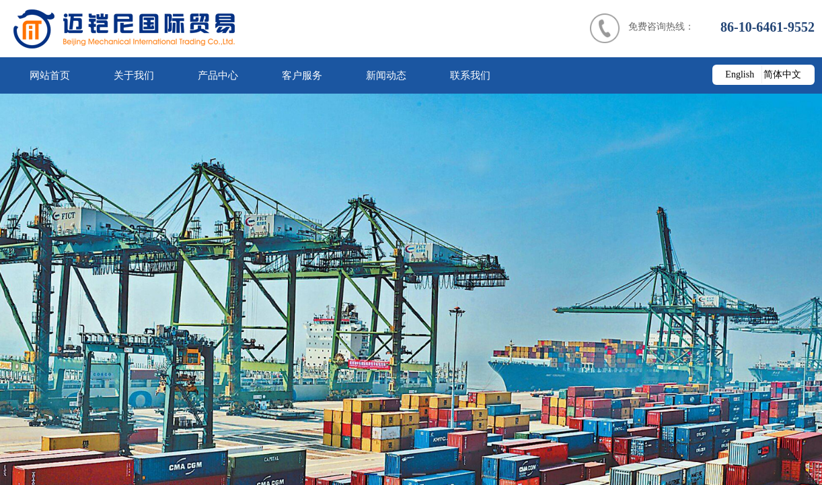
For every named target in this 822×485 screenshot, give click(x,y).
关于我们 (134, 75)
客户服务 (302, 75)
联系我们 (470, 75)
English (739, 74)
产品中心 (218, 75)
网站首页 (50, 75)
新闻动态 (386, 75)
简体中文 (782, 74)
